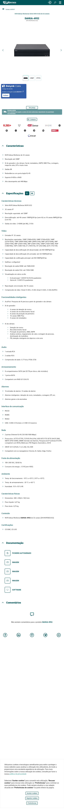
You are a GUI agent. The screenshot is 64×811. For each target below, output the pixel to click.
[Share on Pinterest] (32, 635)
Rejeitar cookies (32, 798)
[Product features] (27, 193)
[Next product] (61, 50)
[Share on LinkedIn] (18, 635)
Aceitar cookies (32, 793)
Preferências (32, 803)
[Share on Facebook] (5, 635)
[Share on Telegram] (45, 635)
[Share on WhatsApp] (58, 635)
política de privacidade (17, 774)
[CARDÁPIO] (60, 2)
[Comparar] (32, 119)
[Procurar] (55, 2)
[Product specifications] (32, 193)
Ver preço (32, 108)
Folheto (5, 95)
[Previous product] (3, 50)
